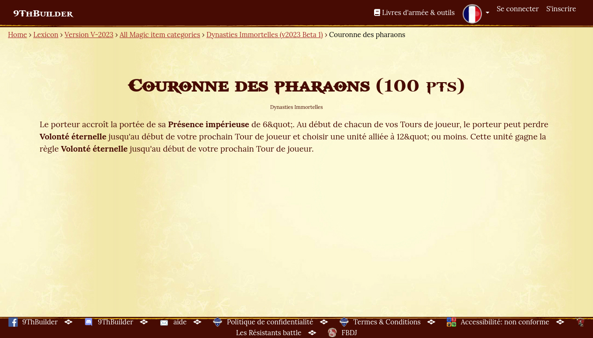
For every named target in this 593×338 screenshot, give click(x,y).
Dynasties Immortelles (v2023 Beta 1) (264, 34)
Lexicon (45, 34)
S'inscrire (561, 8)
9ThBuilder (43, 13)
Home (17, 34)
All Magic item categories (160, 34)
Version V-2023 (89, 34)
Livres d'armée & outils (414, 12)
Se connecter (518, 8)
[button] (475, 13)
